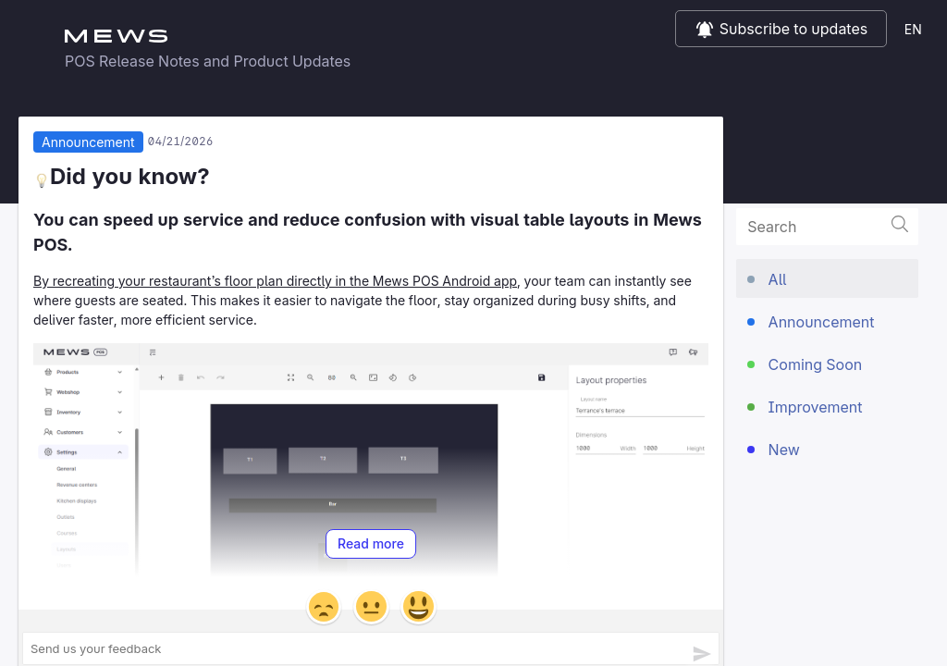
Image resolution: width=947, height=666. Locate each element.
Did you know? (121, 179)
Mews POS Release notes (473, 37)
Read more (371, 548)
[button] (323, 610)
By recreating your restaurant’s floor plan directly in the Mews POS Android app (275, 284)
